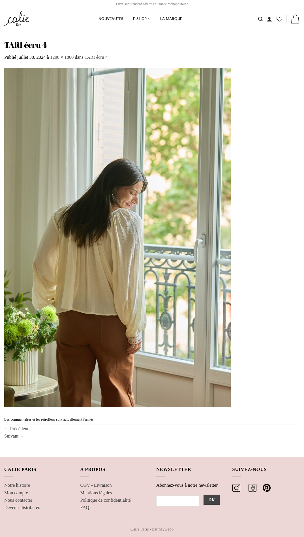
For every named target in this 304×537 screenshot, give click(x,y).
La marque (171, 18)
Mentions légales (96, 492)
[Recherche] (260, 19)
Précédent (16, 428)
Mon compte (16, 492)
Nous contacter (18, 500)
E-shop (142, 18)
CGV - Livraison (96, 485)
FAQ (84, 507)
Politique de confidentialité (105, 500)
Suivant (14, 436)
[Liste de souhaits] (279, 19)
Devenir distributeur (23, 507)
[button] (269, 19)
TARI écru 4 (96, 57)
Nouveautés (111, 18)
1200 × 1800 (62, 57)
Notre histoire (17, 485)
